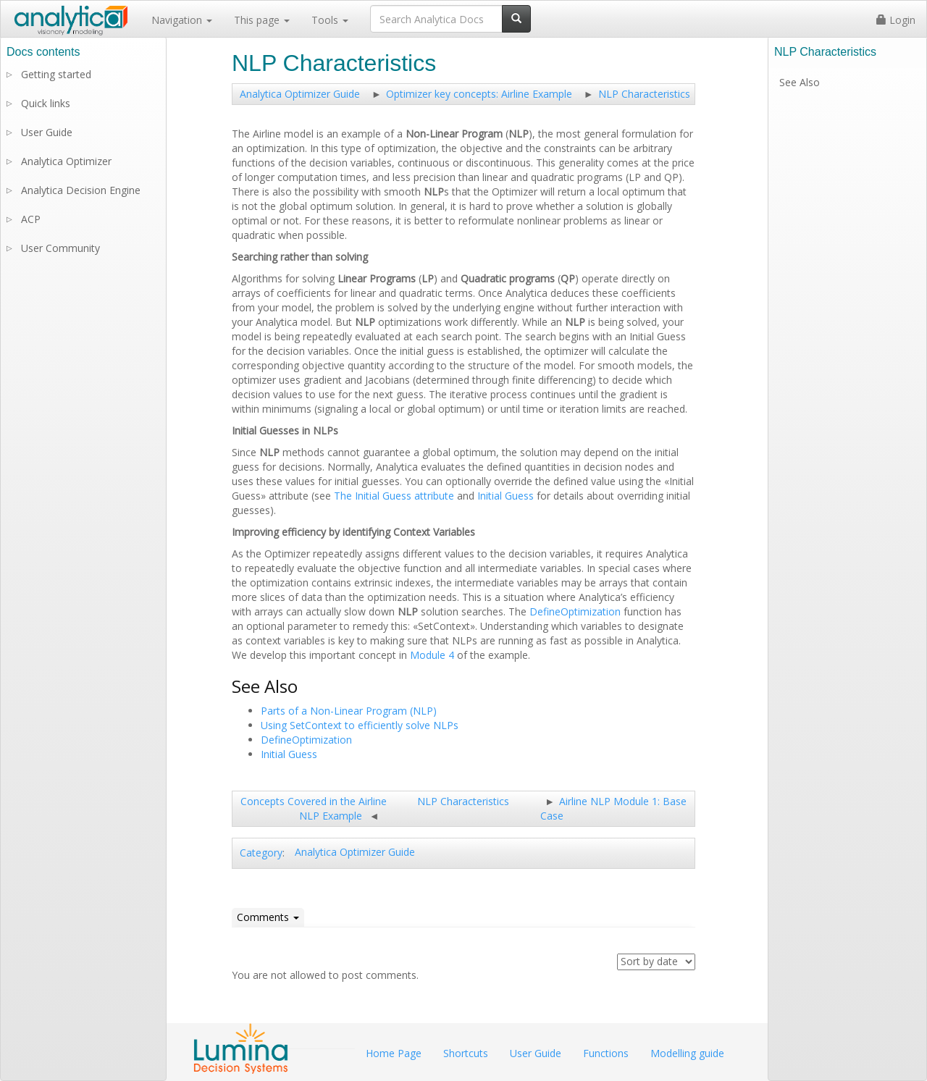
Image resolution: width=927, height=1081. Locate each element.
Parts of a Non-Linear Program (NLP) (349, 711)
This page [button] (262, 20)
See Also (799, 82)
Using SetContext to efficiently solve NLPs (359, 725)
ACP (31, 219)
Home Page (393, 1053)
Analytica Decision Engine (80, 190)
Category (261, 852)
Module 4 (432, 655)
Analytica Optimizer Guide (300, 94)
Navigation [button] (181, 20)
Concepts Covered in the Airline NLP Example (313, 808)
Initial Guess (505, 495)
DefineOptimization (575, 611)
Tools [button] (329, 20)
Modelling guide (687, 1053)
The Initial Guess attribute (394, 495)
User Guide (46, 132)
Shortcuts (465, 1053)
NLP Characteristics (644, 94)
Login (895, 20)
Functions (606, 1053)
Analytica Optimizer (66, 161)
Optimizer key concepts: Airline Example (479, 94)
